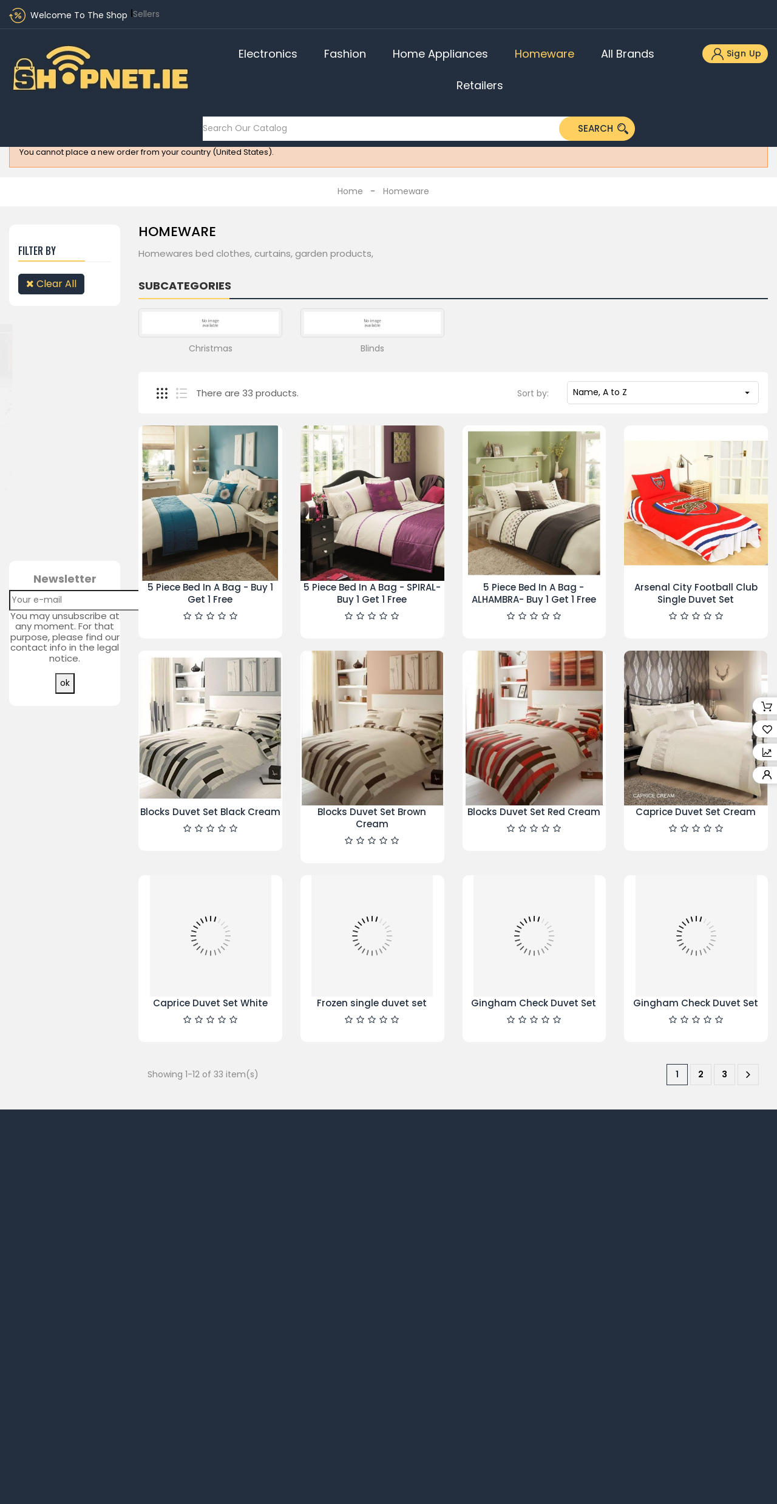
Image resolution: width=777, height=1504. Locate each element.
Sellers (146, 14)
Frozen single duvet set (372, 1003)
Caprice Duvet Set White (210, 1003)
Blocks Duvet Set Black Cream (210, 811)
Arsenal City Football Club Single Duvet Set (696, 593)
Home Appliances (440, 53)
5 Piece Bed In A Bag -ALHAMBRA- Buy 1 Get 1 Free (534, 593)
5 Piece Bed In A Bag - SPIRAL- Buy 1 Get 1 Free (372, 593)
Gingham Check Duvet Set (533, 1003)
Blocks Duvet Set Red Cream (533, 811)
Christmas (210, 348)
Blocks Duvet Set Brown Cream (371, 817)
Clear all (51, 284)
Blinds (372, 348)
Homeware (544, 53)
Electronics (268, 53)
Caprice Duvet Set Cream (696, 811)
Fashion (345, 53)
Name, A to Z (663, 392)
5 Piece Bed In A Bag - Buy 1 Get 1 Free (210, 593)
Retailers (479, 85)
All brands (627, 53)
